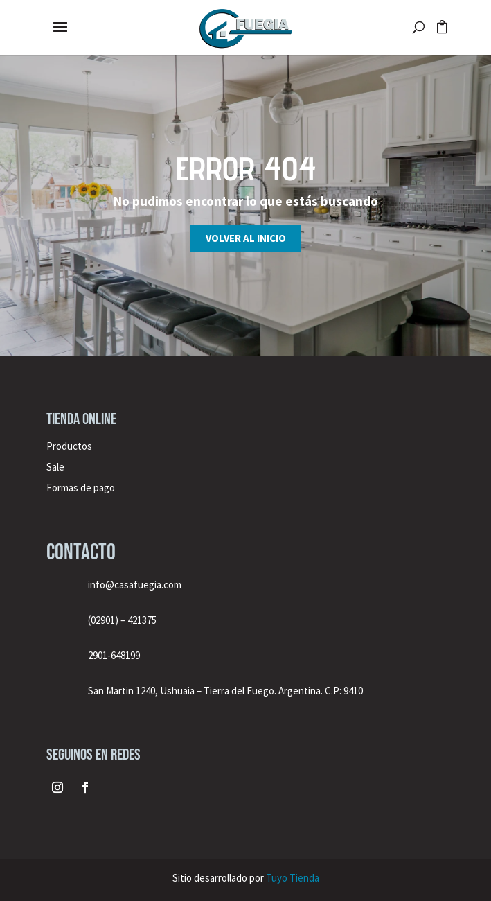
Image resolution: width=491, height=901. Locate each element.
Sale (55, 466)
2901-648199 (114, 655)
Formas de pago (80, 487)
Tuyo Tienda (292, 877)
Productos (69, 446)
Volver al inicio (246, 238)
